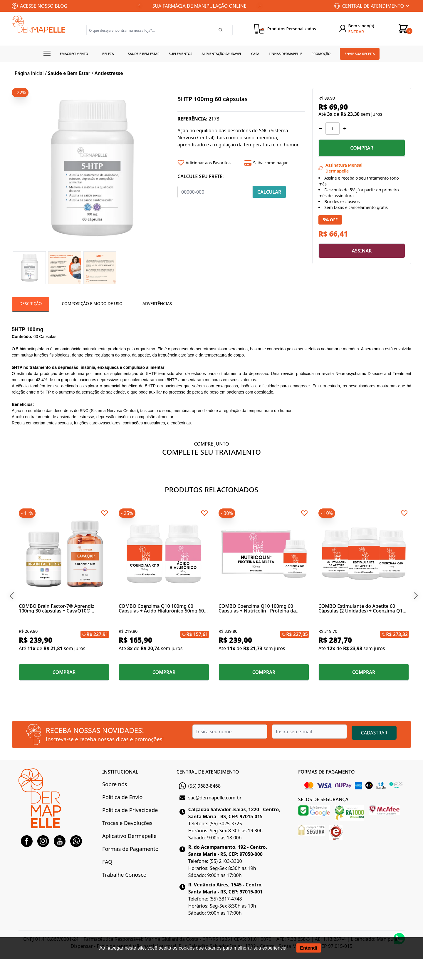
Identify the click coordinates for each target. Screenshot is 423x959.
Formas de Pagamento (130, 848)
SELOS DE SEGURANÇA (323, 799)
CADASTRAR (374, 732)
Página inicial (29, 73)
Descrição (30, 303)
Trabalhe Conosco (124, 874)
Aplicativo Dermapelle (129, 835)
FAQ (107, 861)
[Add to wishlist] (208, 162)
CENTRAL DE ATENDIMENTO (208, 772)
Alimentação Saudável (222, 53)
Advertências (157, 303)
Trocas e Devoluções (127, 822)
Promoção (321, 53)
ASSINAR (362, 250)
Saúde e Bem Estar (69, 73)
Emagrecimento (74, 53)
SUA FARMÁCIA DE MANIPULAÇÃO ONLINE (199, 6)
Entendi (308, 947)
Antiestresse (109, 73)
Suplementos (180, 53)
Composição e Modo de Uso (92, 303)
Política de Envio (122, 797)
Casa (255, 53)
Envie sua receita (360, 53)
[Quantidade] (332, 128)
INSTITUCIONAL (120, 772)
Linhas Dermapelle (285, 53)
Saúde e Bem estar (144, 53)
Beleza (108, 53)
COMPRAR (361, 148)
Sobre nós (114, 784)
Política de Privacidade (130, 810)
